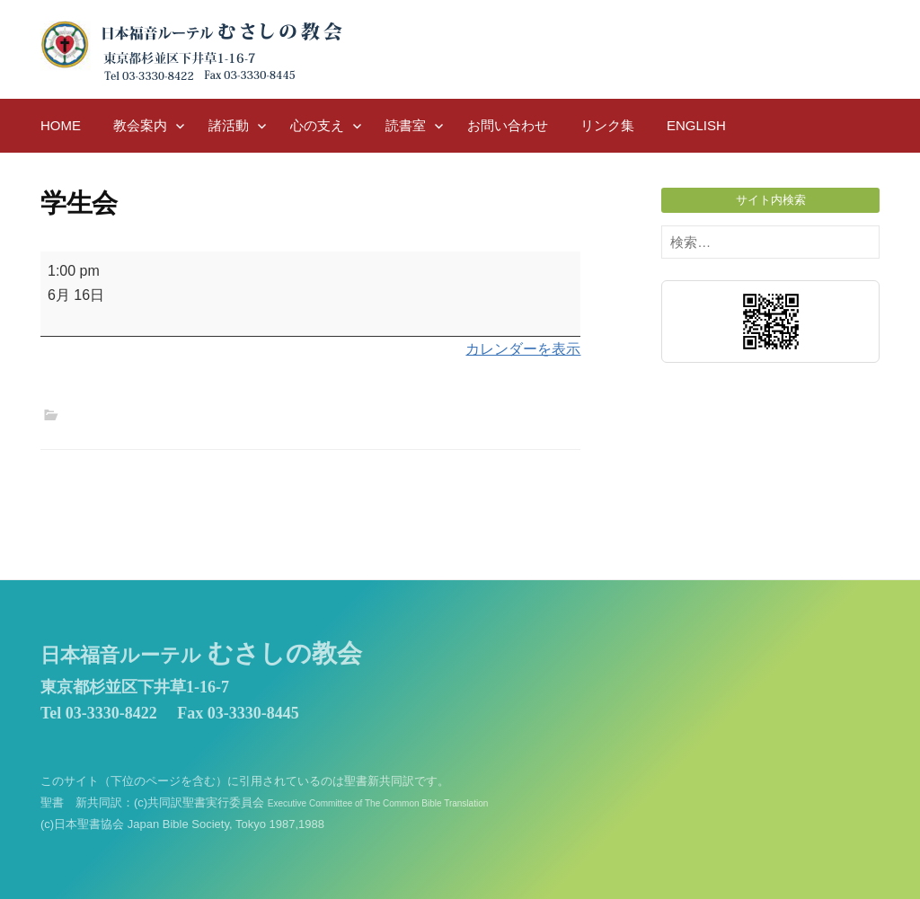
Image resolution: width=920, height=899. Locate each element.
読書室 (405, 125)
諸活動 (228, 125)
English (696, 125)
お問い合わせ (507, 125)
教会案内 (140, 125)
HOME (60, 125)
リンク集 (607, 125)
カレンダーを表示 (522, 349)
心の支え (317, 125)
